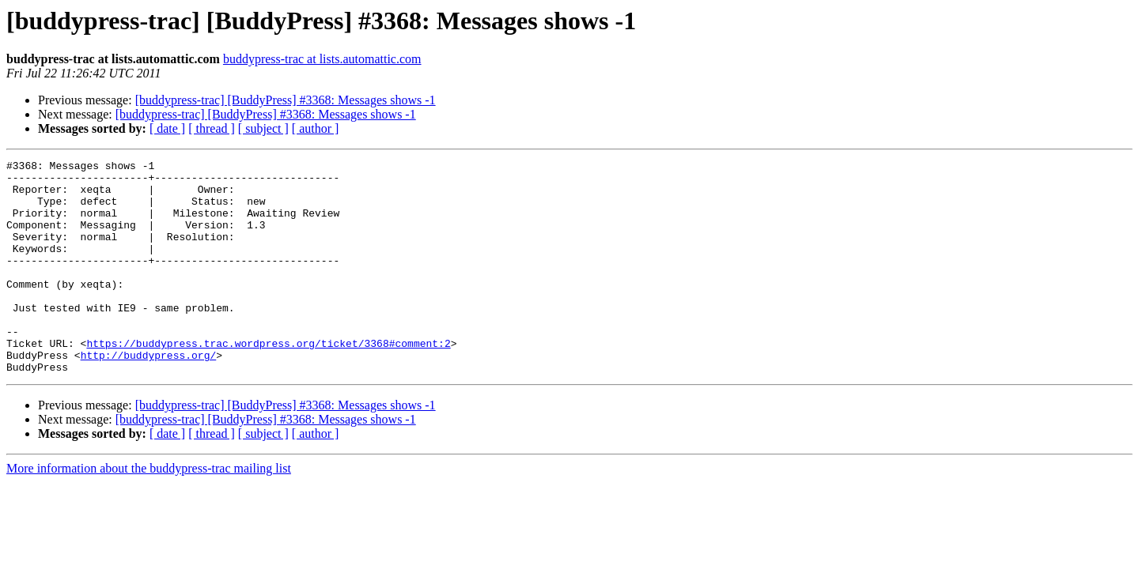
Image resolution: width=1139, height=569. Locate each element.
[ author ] (315, 128)
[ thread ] (211, 128)
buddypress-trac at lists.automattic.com (322, 59)
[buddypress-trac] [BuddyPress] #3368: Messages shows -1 (285, 100)
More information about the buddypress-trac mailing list (148, 511)
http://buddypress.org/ (149, 395)
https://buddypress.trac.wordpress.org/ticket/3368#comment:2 (268, 381)
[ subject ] (263, 128)
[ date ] (167, 128)
